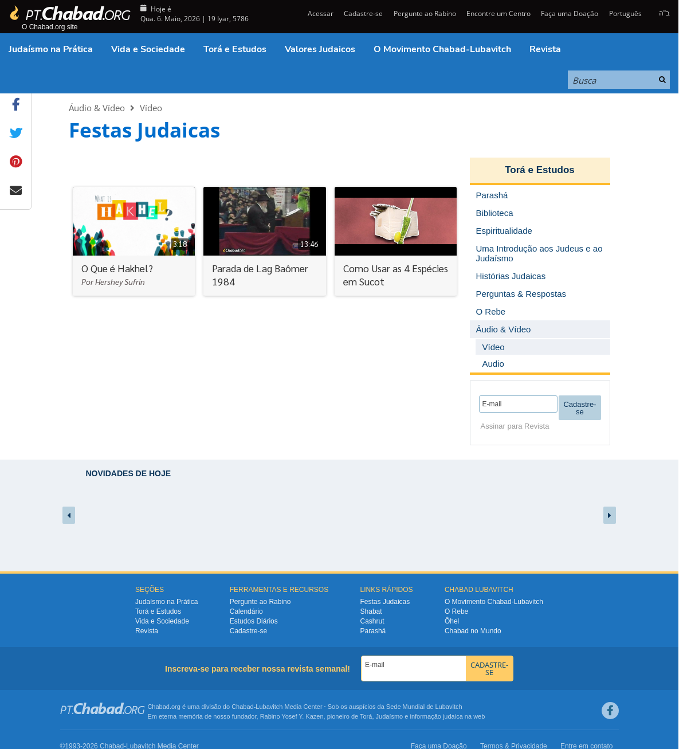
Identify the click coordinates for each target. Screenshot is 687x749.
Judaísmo (389, 716)
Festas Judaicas (385, 602)
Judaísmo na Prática (51, 49)
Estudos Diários (254, 621)
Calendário (246, 611)
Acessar (319, 13)
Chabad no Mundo (473, 631)
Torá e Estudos (234, 49)
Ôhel (452, 621)
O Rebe (456, 611)
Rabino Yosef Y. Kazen (292, 716)
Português (625, 13)
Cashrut (372, 621)
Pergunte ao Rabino (425, 13)
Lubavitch (269, 706)
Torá (366, 716)
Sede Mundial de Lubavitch (424, 706)
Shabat (371, 611)
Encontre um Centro (498, 13)
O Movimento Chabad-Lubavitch (442, 49)
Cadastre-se (363, 13)
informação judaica (436, 716)
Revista (545, 49)
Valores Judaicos (320, 49)
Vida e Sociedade (148, 49)
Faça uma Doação (569, 13)
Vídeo (151, 107)
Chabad (242, 706)
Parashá (373, 631)
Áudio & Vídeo (97, 107)
